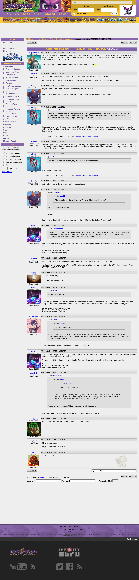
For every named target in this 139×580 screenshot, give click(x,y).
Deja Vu (34, 181)
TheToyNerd (33, 317)
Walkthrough (8, 66)
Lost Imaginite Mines (11, 118)
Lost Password (109, 6)
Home (8, 14)
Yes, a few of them (13, 159)
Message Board (9, 141)
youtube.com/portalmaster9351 (87, 136)
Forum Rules (8, 48)
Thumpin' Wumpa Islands (13, 110)
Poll (12, 144)
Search (6, 45)
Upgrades (7, 124)
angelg (33, 273)
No (7, 165)
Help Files (7, 51)
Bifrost (33, 226)
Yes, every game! (13, 153)
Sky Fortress (11, 80)
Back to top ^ (132, 539)
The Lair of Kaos (12, 96)
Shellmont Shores (13, 77)
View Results (7, 172)
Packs (5, 135)
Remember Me (81, 14)
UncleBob (33, 74)
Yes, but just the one (14, 162)
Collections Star (9, 122)
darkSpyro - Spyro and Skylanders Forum (40, 39)
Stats (5, 130)
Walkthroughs (22, 14)
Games (37, 14)
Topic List (124, 42)
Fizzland (9, 83)
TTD (33, 452)
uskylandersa (34, 53)
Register (87, 6)
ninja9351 (33, 107)
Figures (6, 133)
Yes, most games (13, 156)
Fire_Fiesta (33, 419)
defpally (33, 142)
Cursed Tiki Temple (13, 114)
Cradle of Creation (13, 69)
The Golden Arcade (13, 86)
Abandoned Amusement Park (12, 92)
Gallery (6, 138)
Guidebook (50, 14)
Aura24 (33, 86)
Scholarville (10, 75)
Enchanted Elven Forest (12, 100)
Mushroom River (12, 72)
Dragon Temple (12, 89)
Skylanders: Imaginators (12, 63)
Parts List (7, 127)
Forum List (7, 43)
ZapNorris (33, 440)
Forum (62, 14)
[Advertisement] (68, 30)
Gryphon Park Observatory (11, 105)
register (43, 477)
